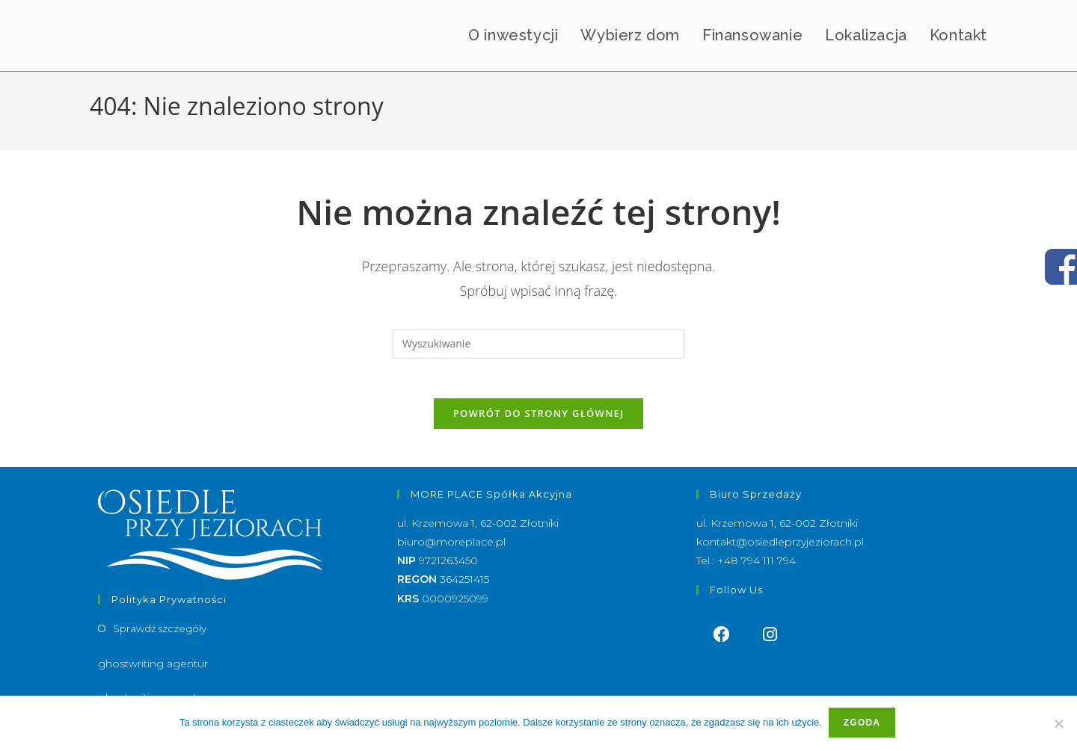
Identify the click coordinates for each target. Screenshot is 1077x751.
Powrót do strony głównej (539, 419)
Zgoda (863, 724)
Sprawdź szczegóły (159, 634)
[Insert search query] (538, 344)
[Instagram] (770, 641)
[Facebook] (721, 641)
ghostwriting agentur (153, 669)
